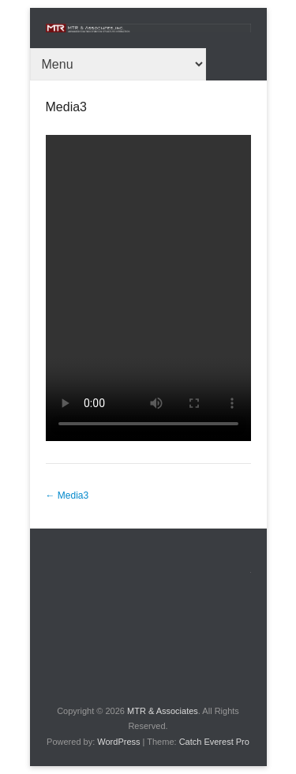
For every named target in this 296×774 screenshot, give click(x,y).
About (263, 569)
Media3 (66, 107)
